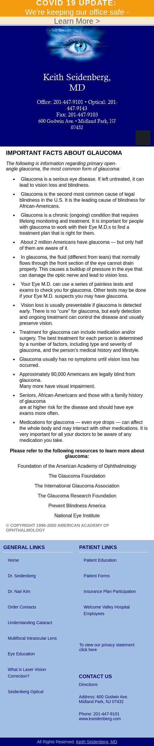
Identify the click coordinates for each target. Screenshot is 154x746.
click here (88, 649)
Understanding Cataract (30, 622)
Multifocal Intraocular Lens (32, 638)
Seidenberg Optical (25, 691)
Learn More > (77, 21)
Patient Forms (97, 575)
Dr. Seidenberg (22, 575)
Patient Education (100, 560)
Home (13, 560)
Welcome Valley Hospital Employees (107, 610)
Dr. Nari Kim (19, 591)
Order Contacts (22, 607)
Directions (88, 684)
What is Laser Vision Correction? (27, 672)
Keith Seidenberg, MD (77, 82)
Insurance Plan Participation (110, 591)
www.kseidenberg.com (100, 718)
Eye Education (21, 653)
